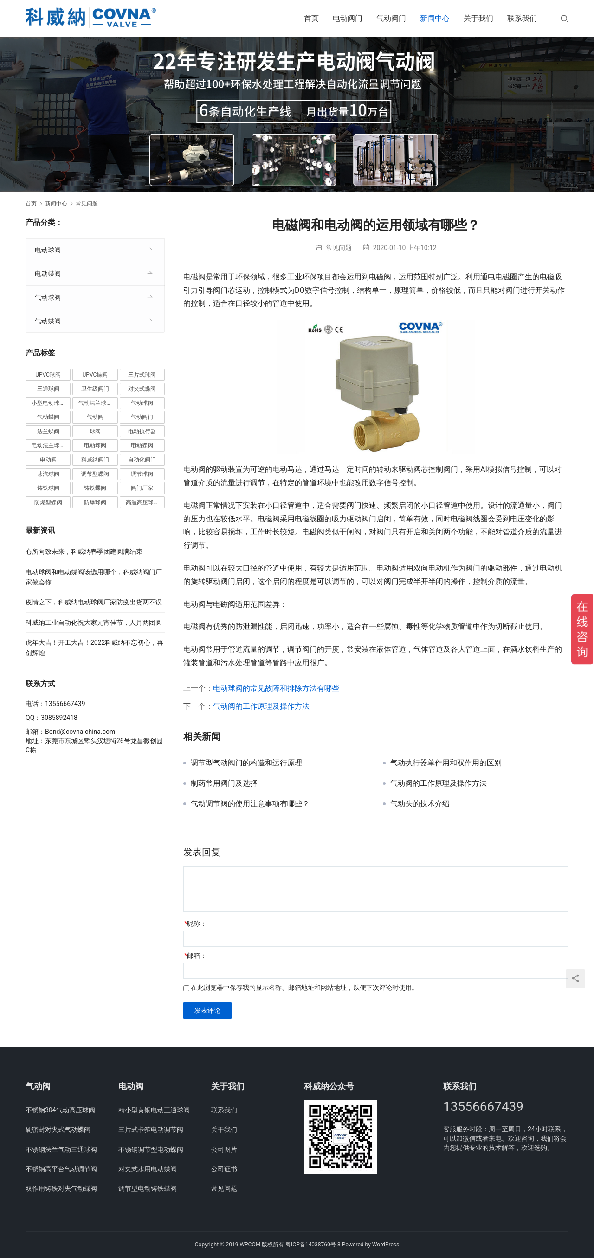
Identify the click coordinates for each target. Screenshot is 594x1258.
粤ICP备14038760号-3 (313, 1244)
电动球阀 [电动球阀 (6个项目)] (95, 445)
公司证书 (224, 1169)
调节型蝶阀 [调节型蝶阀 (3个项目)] (95, 474)
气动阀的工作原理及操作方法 (261, 706)
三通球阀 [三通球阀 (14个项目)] (48, 388)
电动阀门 (347, 18)
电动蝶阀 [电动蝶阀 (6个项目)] (142, 445)
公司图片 (224, 1149)
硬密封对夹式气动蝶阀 (58, 1129)
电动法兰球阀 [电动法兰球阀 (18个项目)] (48, 445)
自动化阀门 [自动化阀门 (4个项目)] (142, 459)
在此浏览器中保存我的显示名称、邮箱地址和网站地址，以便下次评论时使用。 (304, 987)
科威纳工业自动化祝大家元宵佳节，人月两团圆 (94, 622)
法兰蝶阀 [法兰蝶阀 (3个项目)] (48, 431)
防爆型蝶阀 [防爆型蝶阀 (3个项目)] (48, 502)
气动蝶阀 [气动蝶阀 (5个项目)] (48, 417)
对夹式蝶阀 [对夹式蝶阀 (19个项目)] (142, 388)
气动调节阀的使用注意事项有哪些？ (250, 804)
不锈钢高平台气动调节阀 (61, 1169)
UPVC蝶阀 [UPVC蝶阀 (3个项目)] (95, 375)
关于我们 (478, 18)
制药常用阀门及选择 (224, 783)
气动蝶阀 (48, 321)
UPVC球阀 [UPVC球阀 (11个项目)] (48, 375)
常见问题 (339, 247)
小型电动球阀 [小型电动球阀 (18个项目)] (48, 403)
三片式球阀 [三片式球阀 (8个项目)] (142, 375)
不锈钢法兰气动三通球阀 (61, 1149)
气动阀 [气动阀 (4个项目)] (95, 417)
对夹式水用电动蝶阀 (147, 1169)
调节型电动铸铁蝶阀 (147, 1188)
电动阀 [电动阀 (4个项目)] (48, 459)
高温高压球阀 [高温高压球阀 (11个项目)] (142, 502)
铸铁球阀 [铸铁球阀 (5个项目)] (48, 488)
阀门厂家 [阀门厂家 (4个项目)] (142, 488)
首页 (311, 18)
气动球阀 (48, 297)
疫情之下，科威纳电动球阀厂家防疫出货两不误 (94, 602)
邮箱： (195, 955)
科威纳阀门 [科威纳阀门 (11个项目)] (95, 459)
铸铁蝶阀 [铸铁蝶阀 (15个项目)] (95, 488)
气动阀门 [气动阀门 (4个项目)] (142, 417)
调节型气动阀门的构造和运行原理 (246, 763)
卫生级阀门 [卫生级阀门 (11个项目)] (95, 388)
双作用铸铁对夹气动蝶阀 (61, 1188)
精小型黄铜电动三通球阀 (154, 1110)
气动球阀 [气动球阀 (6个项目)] (142, 403)
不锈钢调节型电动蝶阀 (150, 1149)
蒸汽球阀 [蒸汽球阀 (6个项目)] (48, 474)
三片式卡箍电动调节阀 (150, 1129)
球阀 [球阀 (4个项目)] (95, 431)
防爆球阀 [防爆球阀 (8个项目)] (95, 502)
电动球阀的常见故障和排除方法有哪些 (276, 688)
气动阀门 (391, 18)
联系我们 (522, 18)
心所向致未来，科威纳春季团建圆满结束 (84, 551)
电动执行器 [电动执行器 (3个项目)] (142, 431)
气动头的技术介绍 (420, 804)
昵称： (195, 923)
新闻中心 (435, 18)
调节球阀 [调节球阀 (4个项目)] (142, 474)
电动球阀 (48, 250)
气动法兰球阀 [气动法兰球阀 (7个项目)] (95, 403)
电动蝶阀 (48, 273)
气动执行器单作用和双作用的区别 (446, 763)
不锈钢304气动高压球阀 (60, 1110)
